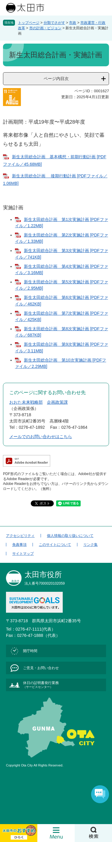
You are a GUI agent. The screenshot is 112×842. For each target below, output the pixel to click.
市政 (72, 23)
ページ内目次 (56, 78)
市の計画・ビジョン (45, 28)
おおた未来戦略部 (26, 402)
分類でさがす (54, 23)
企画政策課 (57, 402)
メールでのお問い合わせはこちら (40, 436)
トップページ (28, 23)
